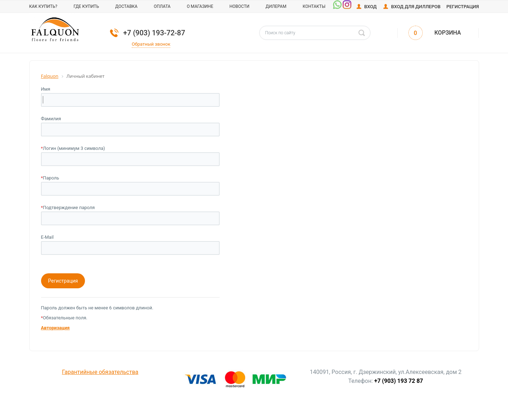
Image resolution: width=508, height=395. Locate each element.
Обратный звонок (151, 44)
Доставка (126, 6)
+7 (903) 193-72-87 (154, 33)
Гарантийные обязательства (100, 372)
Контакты (314, 6)
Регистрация (462, 6)
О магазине (200, 6)
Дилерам (276, 6)
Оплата (162, 6)
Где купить (86, 6)
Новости (240, 6)
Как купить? (43, 6)
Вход (370, 6)
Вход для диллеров (416, 6)
